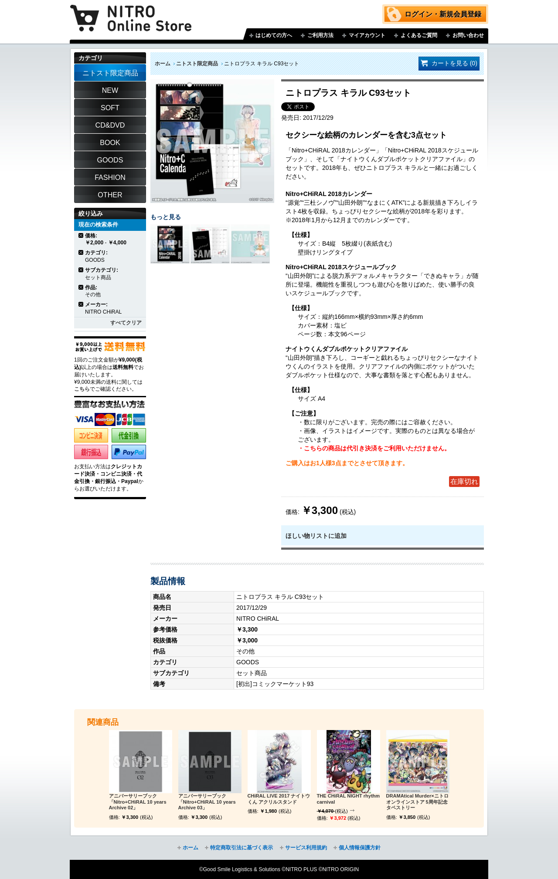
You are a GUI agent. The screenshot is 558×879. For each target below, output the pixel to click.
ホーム (162, 64)
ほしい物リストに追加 (316, 535)
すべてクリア (126, 323)
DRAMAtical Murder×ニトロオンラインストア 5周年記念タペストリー (417, 802)
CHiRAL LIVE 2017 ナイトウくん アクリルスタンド (279, 799)
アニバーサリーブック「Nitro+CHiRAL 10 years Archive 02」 (138, 802)
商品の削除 (81, 235)
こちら (82, 389)
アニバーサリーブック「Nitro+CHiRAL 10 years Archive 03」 (207, 802)
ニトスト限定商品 (197, 64)
